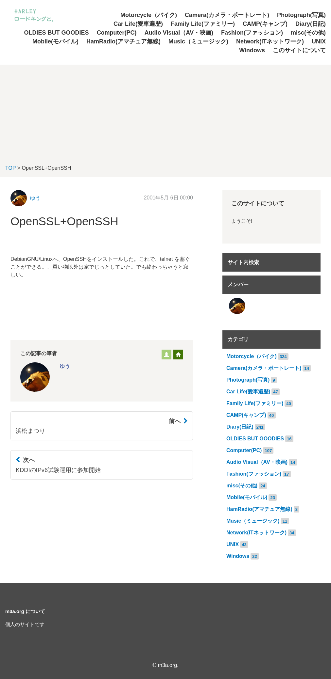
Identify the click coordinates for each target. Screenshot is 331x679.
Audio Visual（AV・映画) (179, 32)
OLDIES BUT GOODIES (56, 32)
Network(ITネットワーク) (270, 41)
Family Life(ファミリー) (203, 24)
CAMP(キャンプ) (265, 24)
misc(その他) (308, 32)
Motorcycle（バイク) (148, 15)
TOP (10, 168)
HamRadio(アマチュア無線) (123, 41)
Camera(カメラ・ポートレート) (227, 15)
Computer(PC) (117, 32)
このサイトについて (299, 50)
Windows (252, 50)
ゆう (35, 198)
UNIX (319, 41)
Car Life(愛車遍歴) (138, 24)
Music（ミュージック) (198, 41)
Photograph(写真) (301, 15)
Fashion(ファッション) (252, 32)
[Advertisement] (165, 110)
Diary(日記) (310, 24)
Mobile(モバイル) (55, 41)
